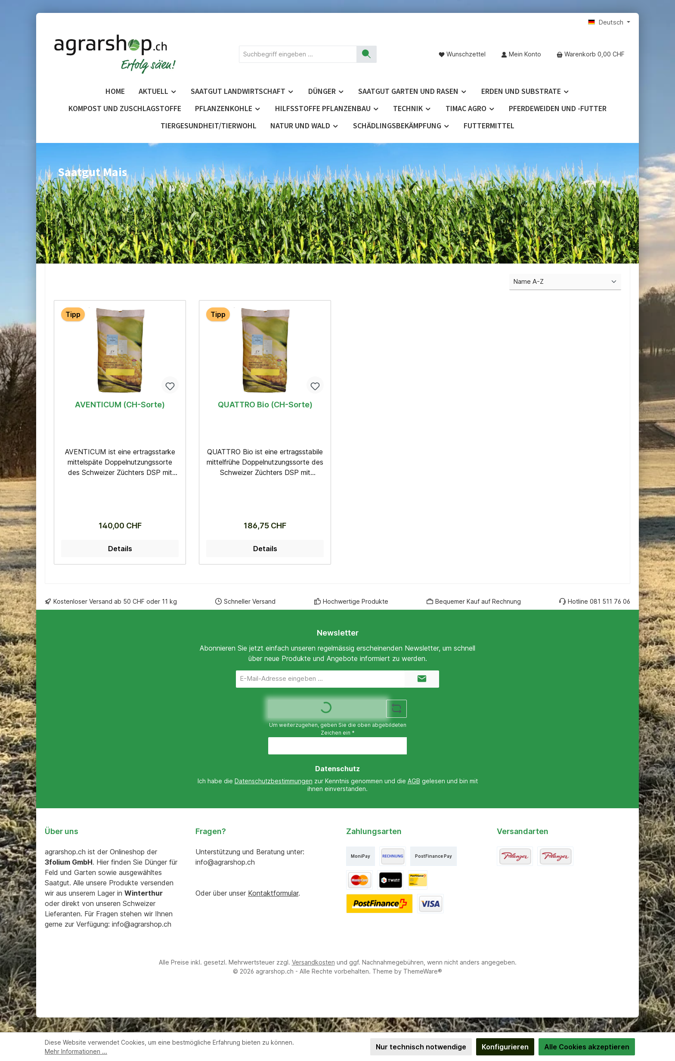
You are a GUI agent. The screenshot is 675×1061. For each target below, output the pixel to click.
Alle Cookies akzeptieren (586, 1046)
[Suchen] (366, 54)
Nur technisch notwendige (421, 1046)
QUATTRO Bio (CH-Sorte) (265, 404)
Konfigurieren (505, 1046)
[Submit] (422, 680)
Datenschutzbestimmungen (274, 783)
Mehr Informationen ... (76, 1051)
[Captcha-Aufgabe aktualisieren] (396, 710)
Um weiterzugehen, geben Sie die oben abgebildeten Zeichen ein (337, 730)
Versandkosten (313, 964)
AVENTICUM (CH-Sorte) (120, 404)
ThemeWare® (422, 973)
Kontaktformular (273, 894)
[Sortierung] (565, 282)
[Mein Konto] (521, 54)
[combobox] (298, 54)
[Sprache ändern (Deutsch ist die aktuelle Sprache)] (609, 22)
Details (120, 550)
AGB (414, 783)
